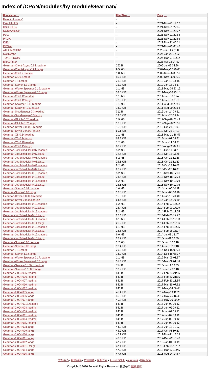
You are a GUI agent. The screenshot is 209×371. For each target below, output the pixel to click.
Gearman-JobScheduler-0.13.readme (25, 211)
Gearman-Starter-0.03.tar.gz (19, 246)
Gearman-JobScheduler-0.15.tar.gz (24, 230)
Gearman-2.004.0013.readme (20, 303)
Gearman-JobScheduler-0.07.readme (25, 150)
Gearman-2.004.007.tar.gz (18, 299)
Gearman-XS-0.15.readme (18, 142)
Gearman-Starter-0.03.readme (21, 242)
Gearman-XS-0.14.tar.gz (17, 138)
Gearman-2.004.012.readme (20, 288)
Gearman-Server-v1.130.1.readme (23, 265)
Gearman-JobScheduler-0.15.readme (25, 227)
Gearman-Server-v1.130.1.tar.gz (22, 269)
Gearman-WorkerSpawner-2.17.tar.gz (25, 261)
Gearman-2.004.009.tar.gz (18, 330)
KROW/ (7, 46)
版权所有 (136, 366)
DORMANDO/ (11, 30)
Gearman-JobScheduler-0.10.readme (25, 173)
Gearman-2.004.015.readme (20, 322)
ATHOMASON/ (12, 50)
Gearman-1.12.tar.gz (15, 250)
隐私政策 (145, 360)
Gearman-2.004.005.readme (20, 273)
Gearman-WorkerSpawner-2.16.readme (26, 88)
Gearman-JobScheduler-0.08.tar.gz (24, 161)
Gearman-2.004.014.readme (20, 319)
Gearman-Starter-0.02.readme (21, 188)
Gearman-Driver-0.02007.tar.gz (21, 130)
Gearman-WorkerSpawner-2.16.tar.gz (25, 92)
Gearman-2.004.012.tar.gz (18, 342)
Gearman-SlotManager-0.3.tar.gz (22, 115)
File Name (9, 15)
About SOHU (117, 360)
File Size (121, 15)
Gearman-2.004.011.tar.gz (18, 338)
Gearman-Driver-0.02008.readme (22, 196)
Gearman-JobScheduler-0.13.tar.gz (24, 215)
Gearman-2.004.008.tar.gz (18, 326)
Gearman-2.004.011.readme (20, 315)
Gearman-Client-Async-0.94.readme (24, 65)
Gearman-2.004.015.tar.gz (18, 353)
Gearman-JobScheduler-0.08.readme (25, 157)
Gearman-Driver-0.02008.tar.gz (21, 200)
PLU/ (6, 34)
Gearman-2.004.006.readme (20, 276)
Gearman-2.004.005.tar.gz (18, 292)
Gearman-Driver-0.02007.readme (22, 127)
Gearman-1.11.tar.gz (15, 81)
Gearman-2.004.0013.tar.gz (19, 346)
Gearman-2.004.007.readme (20, 280)
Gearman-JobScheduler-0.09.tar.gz (24, 169)
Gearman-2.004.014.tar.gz (18, 349)
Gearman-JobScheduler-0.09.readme (25, 165)
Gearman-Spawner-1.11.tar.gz (21, 107)
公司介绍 (132, 360)
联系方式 (102, 360)
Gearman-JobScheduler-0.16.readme (25, 234)
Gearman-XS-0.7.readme (18, 73)
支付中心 (63, 360)
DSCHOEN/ (10, 27)
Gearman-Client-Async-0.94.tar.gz (23, 69)
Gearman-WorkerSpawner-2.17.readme (26, 257)
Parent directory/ (13, 19)
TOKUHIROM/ (11, 58)
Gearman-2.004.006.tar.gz (18, 296)
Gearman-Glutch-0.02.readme (20, 119)
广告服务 (89, 360)
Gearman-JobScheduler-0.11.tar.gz (24, 184)
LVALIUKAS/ (10, 23)
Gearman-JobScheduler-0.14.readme (25, 219)
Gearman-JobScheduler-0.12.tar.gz (24, 207)
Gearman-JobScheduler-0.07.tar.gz (24, 153)
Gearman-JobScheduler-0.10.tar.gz (24, 176)
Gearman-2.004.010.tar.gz (18, 334)
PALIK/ (7, 38)
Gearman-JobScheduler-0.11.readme (25, 180)
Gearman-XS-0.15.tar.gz (17, 146)
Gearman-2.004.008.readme (20, 307)
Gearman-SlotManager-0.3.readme (23, 111)
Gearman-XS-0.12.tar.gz (17, 100)
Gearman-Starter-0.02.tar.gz (19, 192)
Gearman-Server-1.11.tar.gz (19, 84)
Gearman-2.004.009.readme (20, 311)
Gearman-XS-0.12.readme (18, 96)
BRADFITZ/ (10, 61)
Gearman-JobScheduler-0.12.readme (25, 203)
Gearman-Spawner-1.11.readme (22, 104)
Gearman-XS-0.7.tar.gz (16, 77)
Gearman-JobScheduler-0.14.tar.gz (24, 223)
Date (160, 15)
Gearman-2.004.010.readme (20, 284)
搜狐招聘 (76, 360)
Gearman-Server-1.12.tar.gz (19, 253)
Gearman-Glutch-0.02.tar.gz (19, 123)
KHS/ (6, 42)
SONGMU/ (9, 54)
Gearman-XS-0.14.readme (18, 134)
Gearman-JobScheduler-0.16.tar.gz (24, 238)
